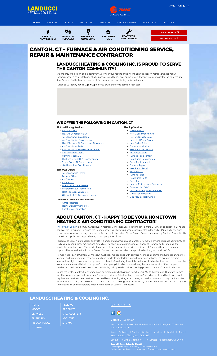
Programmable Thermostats (76, 188)
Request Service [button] (169, 38)
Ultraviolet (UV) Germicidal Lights (79, 195)
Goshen (146, 332)
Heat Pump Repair (139, 168)
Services (104, 22)
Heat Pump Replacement (142, 159)
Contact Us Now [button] (169, 32)
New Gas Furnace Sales (142, 133)
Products (86, 22)
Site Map (68, 323)
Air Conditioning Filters (73, 173)
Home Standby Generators (76, 206)
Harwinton (158, 332)
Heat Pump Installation (141, 149)
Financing (149, 22)
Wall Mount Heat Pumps (142, 197)
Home (36, 22)
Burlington (124, 332)
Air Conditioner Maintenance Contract (81, 149)
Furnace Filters (69, 176)
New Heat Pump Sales (141, 140)
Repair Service (69, 130)
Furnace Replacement (141, 156)
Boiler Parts (135, 181)
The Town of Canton (67, 227)
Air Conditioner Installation (75, 137)
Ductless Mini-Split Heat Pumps (146, 190)
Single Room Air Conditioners (77, 162)
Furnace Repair (137, 165)
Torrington (132, 335)
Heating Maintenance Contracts (146, 184)
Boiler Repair (136, 171)
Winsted (144, 335)
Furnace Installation (139, 146)
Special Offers (126, 22)
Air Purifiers (68, 182)
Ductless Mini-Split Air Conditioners (80, 159)
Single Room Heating (140, 193)
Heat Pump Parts (138, 178)
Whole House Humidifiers (75, 185)
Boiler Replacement (140, 162)
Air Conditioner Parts (72, 146)
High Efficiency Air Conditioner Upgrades (83, 143)
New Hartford (118, 335)
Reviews (52, 22)
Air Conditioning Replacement (77, 140)
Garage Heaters (70, 202)
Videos (68, 22)
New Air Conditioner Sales (75, 133)
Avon (113, 332)
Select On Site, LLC (134, 344)
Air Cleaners (68, 179)
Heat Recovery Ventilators (75, 192)
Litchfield (170, 332)
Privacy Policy (41, 323)
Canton (135, 332)
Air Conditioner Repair (73, 152)
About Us (168, 22)
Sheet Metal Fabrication (74, 209)
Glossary (38, 327)
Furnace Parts (137, 174)
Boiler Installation (138, 152)
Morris (181, 332)
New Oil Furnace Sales (141, 137)
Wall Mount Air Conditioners (76, 165)
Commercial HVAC (71, 156)
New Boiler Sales (138, 143)
